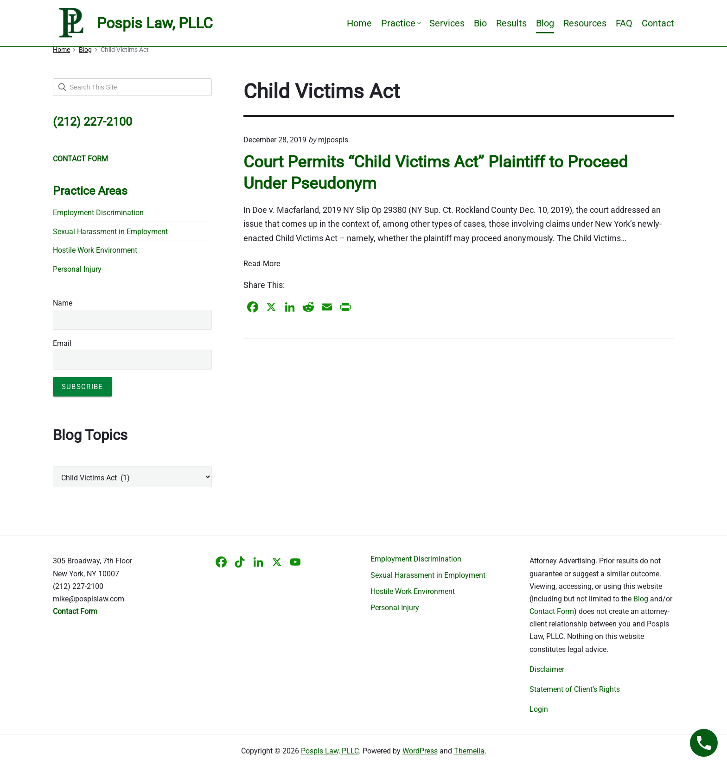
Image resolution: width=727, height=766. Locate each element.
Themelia (469, 751)
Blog (545, 23)
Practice (400, 23)
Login (538, 709)
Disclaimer (546, 669)
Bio (480, 23)
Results (511, 23)
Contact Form (551, 611)
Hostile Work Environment (95, 250)
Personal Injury (77, 269)
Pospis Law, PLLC (330, 751)
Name (62, 303)
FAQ (624, 23)
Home (359, 23)
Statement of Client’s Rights (574, 689)
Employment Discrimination (98, 212)
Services (447, 23)
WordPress (420, 751)
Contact (658, 23)
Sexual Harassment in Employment (110, 231)
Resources (584, 23)
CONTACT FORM (80, 158)
